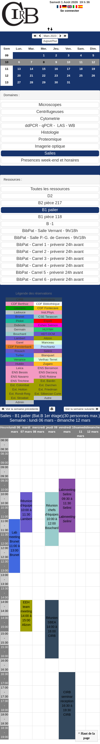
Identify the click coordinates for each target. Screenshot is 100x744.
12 (93, 62)
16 (56, 69)
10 (6, 62)
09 (6, 55)
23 (56, 75)
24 (68, 75)
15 (43, 69)
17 (68, 69)
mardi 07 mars (26, 429)
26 (93, 75)
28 (31, 82)
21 (31, 75)
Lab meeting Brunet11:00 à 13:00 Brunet (14, 544)
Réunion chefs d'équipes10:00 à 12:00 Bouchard (52, 517)
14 (31, 69)
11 (81, 62)
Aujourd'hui (50, 41)
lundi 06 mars (14, 429)
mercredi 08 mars (38, 429)
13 (19, 69)
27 (19, 82)
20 (19, 75)
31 (68, 82)
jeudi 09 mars (51, 429)
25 (81, 75)
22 (43, 75)
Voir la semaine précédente (19, 409)
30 (56, 82)
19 (93, 69)
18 (81, 69)
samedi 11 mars (80, 432)
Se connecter (69, 10)
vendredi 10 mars (67, 429)
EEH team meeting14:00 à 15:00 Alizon (26, 613)
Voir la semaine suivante (82, 409)
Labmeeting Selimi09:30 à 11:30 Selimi (67, 505)
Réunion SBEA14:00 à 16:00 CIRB (52, 627)
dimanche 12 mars (93, 429)
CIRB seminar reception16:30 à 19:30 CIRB (67, 703)
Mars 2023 (50, 36)
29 (43, 82)
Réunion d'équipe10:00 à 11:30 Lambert (26, 510)
